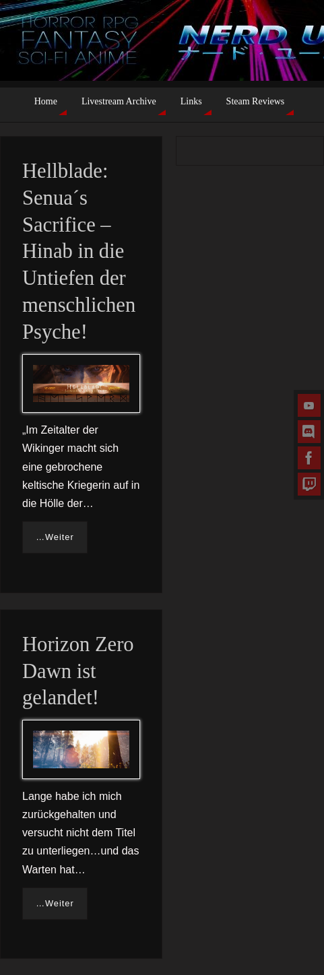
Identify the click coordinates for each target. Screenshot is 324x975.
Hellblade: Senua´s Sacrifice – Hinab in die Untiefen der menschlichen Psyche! (78, 251)
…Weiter (55, 537)
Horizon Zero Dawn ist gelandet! (78, 671)
